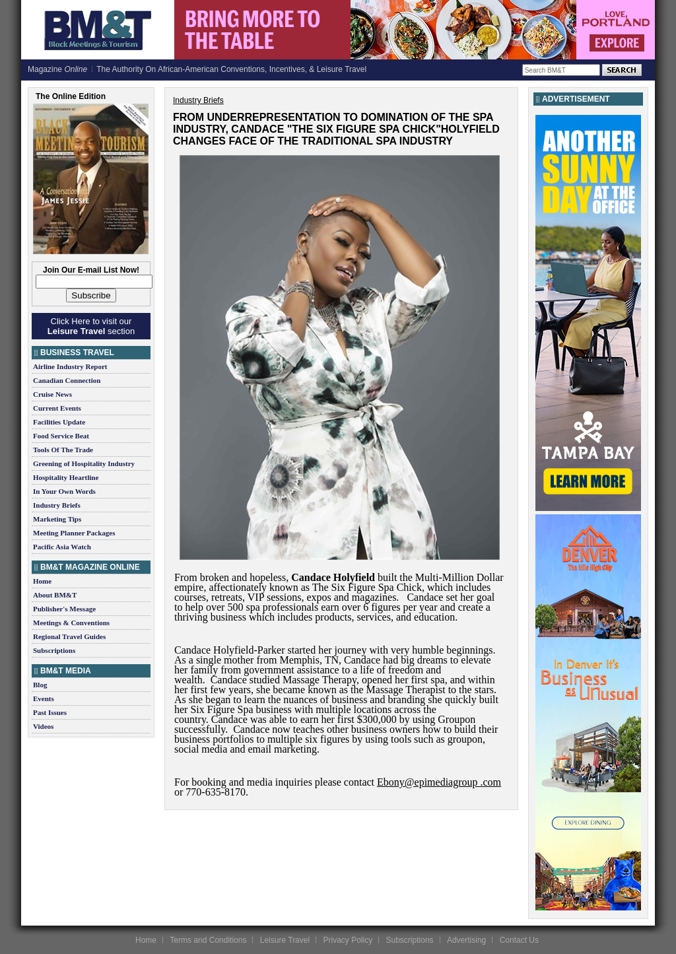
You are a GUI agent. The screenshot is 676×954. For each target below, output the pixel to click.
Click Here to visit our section (91, 326)
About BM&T (55, 595)
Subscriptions (54, 650)
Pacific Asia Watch (62, 547)
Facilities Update (59, 422)
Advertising (466, 940)
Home (42, 581)
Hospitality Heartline (65, 477)
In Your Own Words (64, 491)
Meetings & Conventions (71, 623)
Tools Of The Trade (63, 450)
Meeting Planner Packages (74, 533)
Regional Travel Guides (69, 636)
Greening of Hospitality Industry (84, 463)
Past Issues (50, 712)
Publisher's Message (64, 609)
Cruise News (52, 394)
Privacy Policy (347, 940)
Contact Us (519, 940)
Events (43, 698)
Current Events (57, 408)
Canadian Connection (66, 380)
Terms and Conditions (208, 940)
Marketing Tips (57, 519)
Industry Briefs (57, 505)
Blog (40, 685)
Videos (43, 726)
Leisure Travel (285, 940)
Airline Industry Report (70, 366)
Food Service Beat (61, 436)
